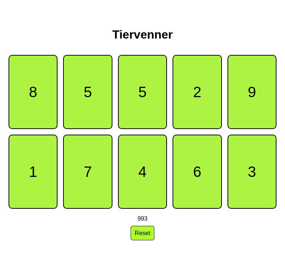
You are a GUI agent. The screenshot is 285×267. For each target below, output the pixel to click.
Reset (142, 233)
